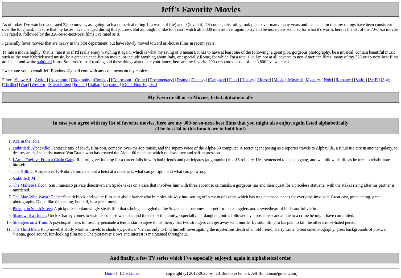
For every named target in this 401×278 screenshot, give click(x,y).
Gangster (217, 80)
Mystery (313, 80)
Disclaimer (130, 273)
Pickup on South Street (32, 208)
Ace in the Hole (26, 141)
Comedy (101, 80)
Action (41, 80)
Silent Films (59, 84)
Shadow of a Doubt (29, 215)
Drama (182, 80)
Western (38, 84)
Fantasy (198, 80)
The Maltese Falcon (30, 185)
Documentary (161, 80)
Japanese (111, 84)
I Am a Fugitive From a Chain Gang (44, 159)
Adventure (59, 80)
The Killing (22, 171)
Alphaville (40, 148)
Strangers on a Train (30, 222)
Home (110, 273)
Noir (328, 80)
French (79, 84)
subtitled (44, 61)
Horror (264, 80)
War (23, 84)
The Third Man (26, 229)
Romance (344, 80)
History (247, 80)
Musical (295, 80)
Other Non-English (139, 84)
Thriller (9, 84)
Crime (140, 80)
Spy (385, 80)
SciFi (373, 80)
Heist (233, 80)
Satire (360, 80)
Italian (94, 84)
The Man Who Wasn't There (37, 197)
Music (279, 80)
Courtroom (122, 80)
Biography (81, 80)
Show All (23, 80)
